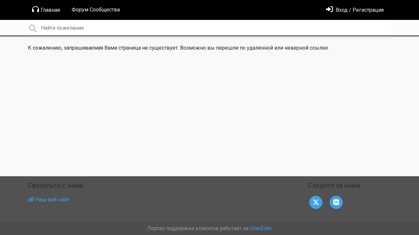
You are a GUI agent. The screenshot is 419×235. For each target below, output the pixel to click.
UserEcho (261, 228)
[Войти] (354, 10)
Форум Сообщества (96, 10)
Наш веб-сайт (48, 199)
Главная (46, 9)
